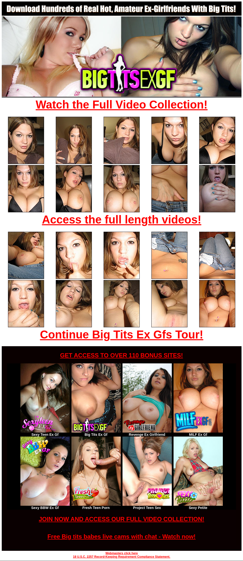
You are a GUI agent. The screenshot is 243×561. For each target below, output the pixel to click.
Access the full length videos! (121, 219)
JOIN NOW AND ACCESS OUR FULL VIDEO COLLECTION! (121, 519)
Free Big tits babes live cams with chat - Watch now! (121, 536)
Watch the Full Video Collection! (121, 104)
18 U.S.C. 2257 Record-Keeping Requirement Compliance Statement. (121, 557)
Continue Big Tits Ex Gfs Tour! (121, 334)
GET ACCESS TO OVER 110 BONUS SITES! (121, 355)
